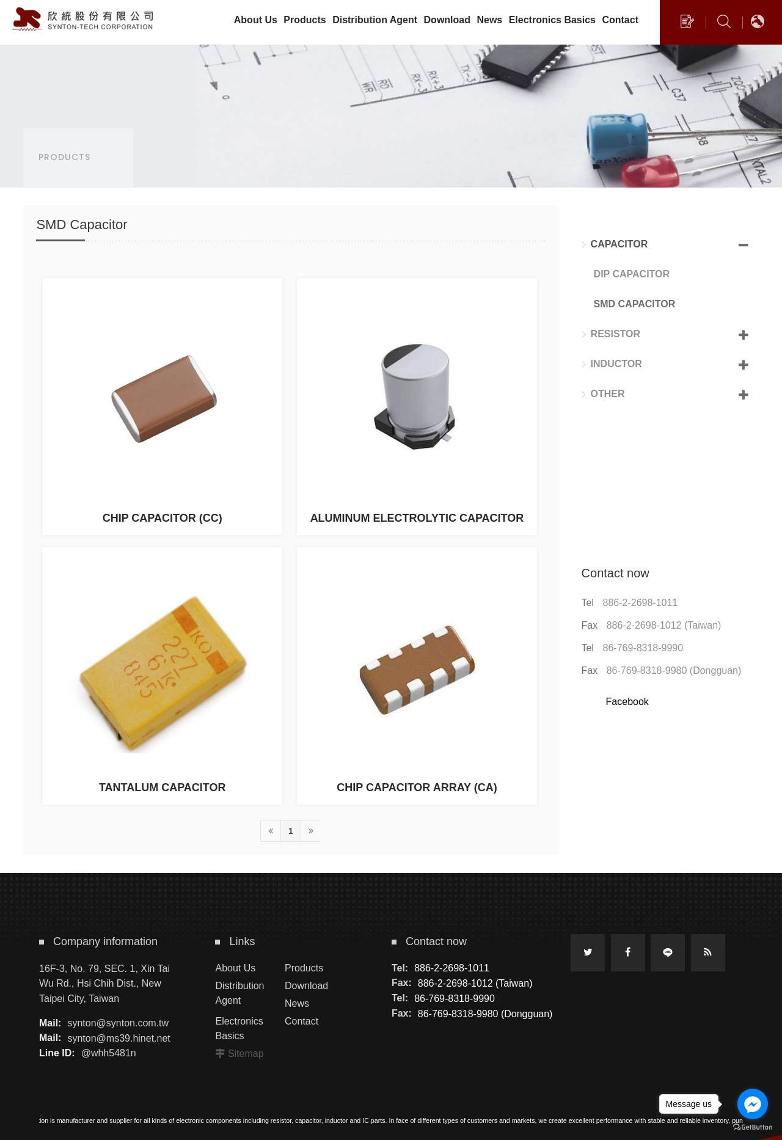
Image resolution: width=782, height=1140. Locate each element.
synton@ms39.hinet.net (118, 1037)
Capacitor (615, 244)
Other (603, 394)
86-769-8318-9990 (643, 648)
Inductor (612, 364)
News (297, 1003)
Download (306, 986)
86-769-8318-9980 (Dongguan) (674, 670)
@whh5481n (108, 1053)
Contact (301, 1021)
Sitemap (246, 1053)
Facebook (627, 701)
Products (304, 968)
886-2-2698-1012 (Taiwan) (664, 625)
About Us (235, 968)
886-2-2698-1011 (640, 602)
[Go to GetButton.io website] (752, 1127)
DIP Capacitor (632, 274)
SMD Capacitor (635, 304)
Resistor (611, 334)
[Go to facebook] (752, 1104)
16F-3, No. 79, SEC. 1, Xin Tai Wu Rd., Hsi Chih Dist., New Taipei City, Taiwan (104, 983)
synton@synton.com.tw (118, 1023)
